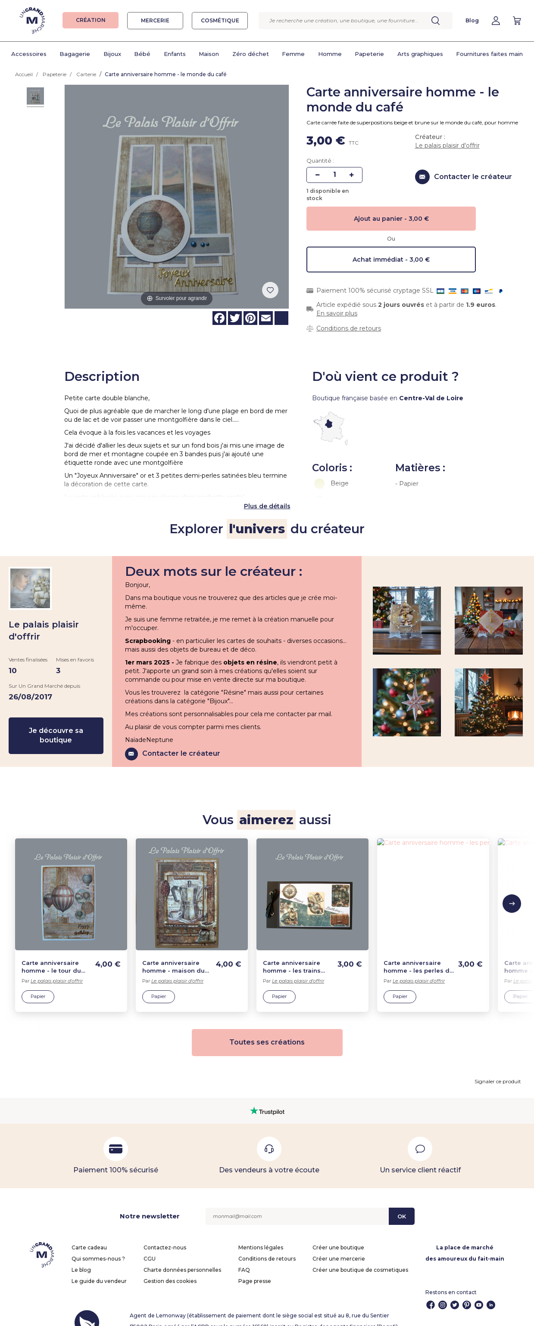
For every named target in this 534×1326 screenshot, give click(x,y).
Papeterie (369, 53)
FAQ (244, 1256)
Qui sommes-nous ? (98, 1245)
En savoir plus (336, 313)
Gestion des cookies (170, 1267)
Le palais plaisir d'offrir (447, 145)
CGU (150, 1245)
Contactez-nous (165, 1234)
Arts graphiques (420, 53)
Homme (330, 53)
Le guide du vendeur (99, 1267)
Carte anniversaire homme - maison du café (173, 953)
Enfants (175, 53)
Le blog (81, 1256)
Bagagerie (74, 53)
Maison (209, 53)
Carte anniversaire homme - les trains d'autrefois (292, 953)
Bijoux (112, 53)
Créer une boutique (338, 1234)
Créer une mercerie (338, 1245)
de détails (274, 493)
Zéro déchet (250, 53)
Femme (293, 53)
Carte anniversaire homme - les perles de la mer (418, 953)
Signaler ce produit (498, 1068)
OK (401, 1202)
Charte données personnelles (182, 1256)
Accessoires (29, 53)
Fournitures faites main (489, 53)
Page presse (254, 1267)
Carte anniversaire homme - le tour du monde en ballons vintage (51, 953)
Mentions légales (260, 1234)
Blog (472, 20)
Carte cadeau (89, 1234)
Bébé (142, 53)
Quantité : (320, 160)
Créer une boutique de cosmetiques (360, 1256)
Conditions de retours (348, 328)
